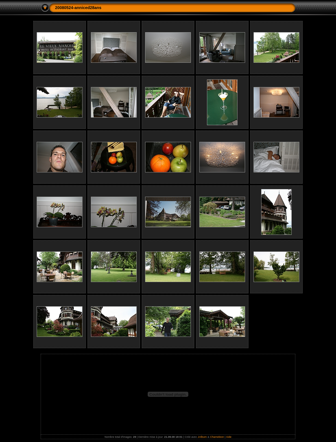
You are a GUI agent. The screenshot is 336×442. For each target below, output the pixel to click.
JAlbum (202, 436)
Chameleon (217, 436)
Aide (228, 436)
